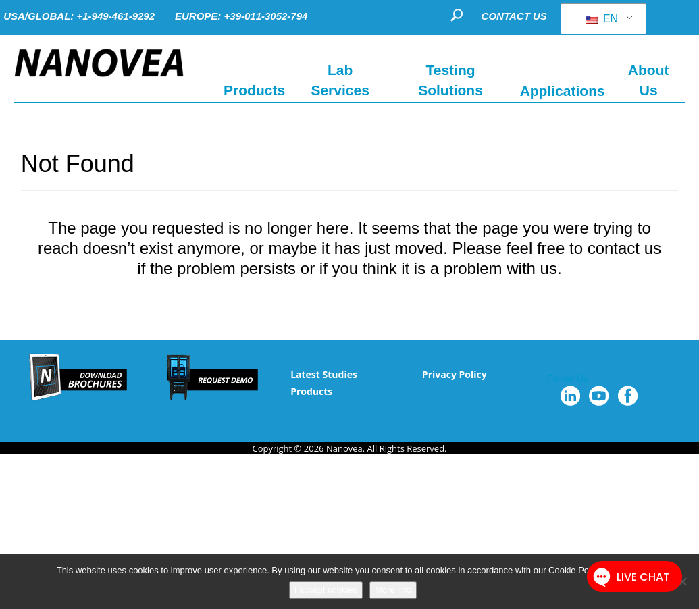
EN (602, 18)
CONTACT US (514, 16)
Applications (562, 90)
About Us (648, 80)
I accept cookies (325, 590)
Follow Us (567, 378)
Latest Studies (323, 374)
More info (393, 590)
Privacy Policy (454, 374)
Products (311, 391)
